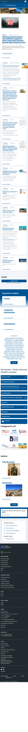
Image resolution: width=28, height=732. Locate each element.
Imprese (13, 351)
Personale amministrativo (6, 566)
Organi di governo (4, 564)
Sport (18, 356)
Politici (2, 568)
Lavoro (22, 351)
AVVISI (6, 87)
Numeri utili (3, 627)
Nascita (14, 353)
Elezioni (20, 347)
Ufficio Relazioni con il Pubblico (7, 623)
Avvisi (2, 596)
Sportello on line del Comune (8, 239)
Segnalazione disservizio (6, 660)
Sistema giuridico (6, 356)
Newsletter (3, 671)
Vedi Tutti (14, 362)
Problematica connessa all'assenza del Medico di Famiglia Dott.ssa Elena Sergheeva (10, 172)
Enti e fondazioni (4, 562)
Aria (13, 340)
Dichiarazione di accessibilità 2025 (8, 649)
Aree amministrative (5, 558)
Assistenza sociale (9, 341)
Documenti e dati (4, 560)
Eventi (2, 604)
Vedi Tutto (14, 504)
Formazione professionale (10, 349)
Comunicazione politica (10, 347)
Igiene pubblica (8, 351)
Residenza (11, 354)
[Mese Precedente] (3, 281)
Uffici (2, 570)
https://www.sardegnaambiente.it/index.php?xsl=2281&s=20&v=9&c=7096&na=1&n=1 (12, 79)
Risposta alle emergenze (18, 354)
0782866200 (7, 616)
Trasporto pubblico (10, 358)
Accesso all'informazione (9, 338)
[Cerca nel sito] (24, 5)
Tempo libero (22, 356)
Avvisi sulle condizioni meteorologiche (11, 66)
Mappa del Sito (9, 677)
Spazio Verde (13, 356)
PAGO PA (3, 647)
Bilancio (20, 341)
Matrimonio (6, 353)
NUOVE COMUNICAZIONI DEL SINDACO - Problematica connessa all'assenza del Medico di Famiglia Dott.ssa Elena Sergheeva (10, 148)
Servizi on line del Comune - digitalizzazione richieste (8, 228)
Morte (10, 353)
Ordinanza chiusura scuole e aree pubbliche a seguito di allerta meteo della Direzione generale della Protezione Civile (13, 39)
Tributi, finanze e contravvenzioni (7, 587)
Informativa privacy (5, 651)
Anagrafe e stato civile (5, 577)
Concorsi (16, 347)
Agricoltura (21, 338)
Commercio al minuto (19, 343)
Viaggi (20, 358)
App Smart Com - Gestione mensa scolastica (10, 192)
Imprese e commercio (5, 583)
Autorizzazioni (3, 579)
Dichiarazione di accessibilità (6, 655)
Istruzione (18, 351)
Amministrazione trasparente (7, 657)
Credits (22, 676)
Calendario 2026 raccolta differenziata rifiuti (8, 261)
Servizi (14, 676)
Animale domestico (8, 340)
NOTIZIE (5, 35)
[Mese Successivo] (25, 281)
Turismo (16, 358)
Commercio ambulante (8, 345)
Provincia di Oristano (5, 645)
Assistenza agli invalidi (19, 340)
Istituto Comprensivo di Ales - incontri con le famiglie (9, 211)
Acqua (16, 338)
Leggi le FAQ (3, 658)
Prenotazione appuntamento (7, 661)
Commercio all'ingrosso (9, 343)
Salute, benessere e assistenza (7, 585)
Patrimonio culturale (20, 353)
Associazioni (16, 341)
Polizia (6, 354)
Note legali (3, 653)
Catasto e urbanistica (5, 581)
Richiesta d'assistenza (5, 663)
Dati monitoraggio (4, 676)
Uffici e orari (3, 625)
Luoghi (2, 602)
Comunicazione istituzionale (19, 345)
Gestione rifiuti (19, 349)
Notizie (2, 594)
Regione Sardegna (4, 1)
